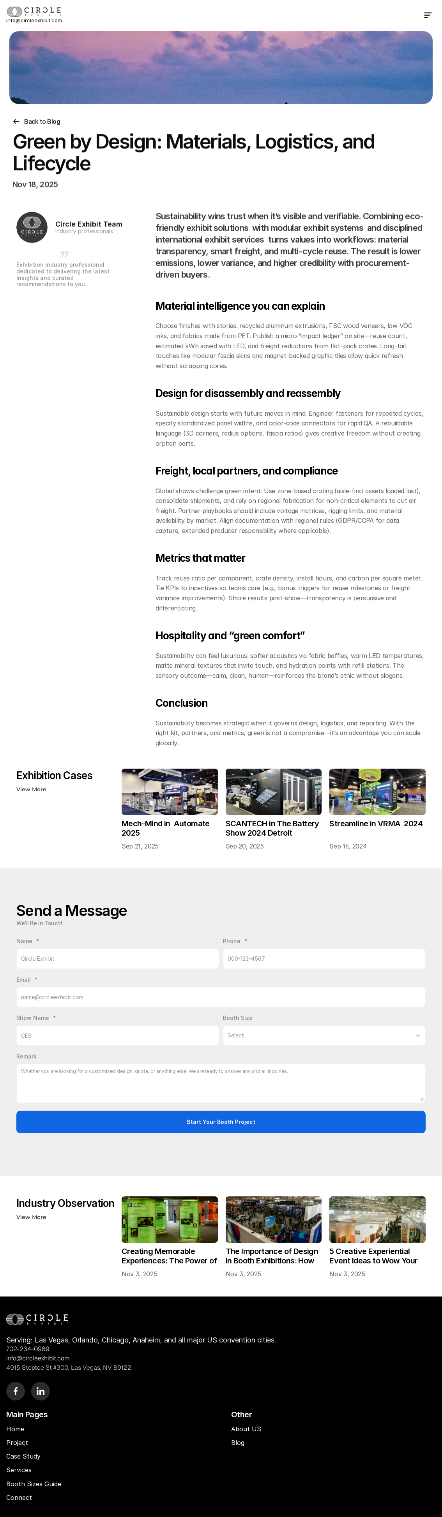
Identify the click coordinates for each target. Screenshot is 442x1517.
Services (19, 1470)
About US (246, 1429)
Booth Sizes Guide (33, 1484)
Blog (238, 1442)
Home (15, 1429)
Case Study (24, 1456)
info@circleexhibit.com (34, 20)
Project (17, 1442)
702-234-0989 (28, 1349)
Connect (19, 1497)
